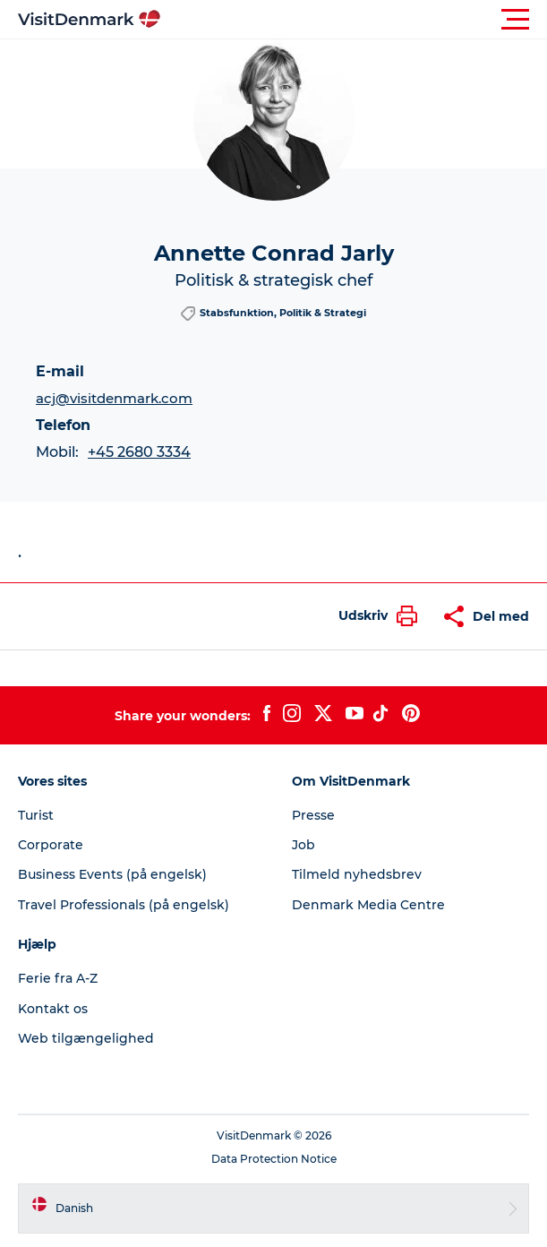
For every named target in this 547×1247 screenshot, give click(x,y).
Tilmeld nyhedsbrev (357, 874)
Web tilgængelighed (86, 1038)
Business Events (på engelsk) (112, 874)
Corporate (50, 845)
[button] (354, 19)
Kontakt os (53, 1009)
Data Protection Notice (274, 1158)
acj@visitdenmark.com (114, 398)
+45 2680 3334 (139, 451)
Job (303, 845)
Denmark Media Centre (368, 905)
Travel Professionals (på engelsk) (123, 905)
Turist (36, 815)
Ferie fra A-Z (58, 978)
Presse (313, 815)
